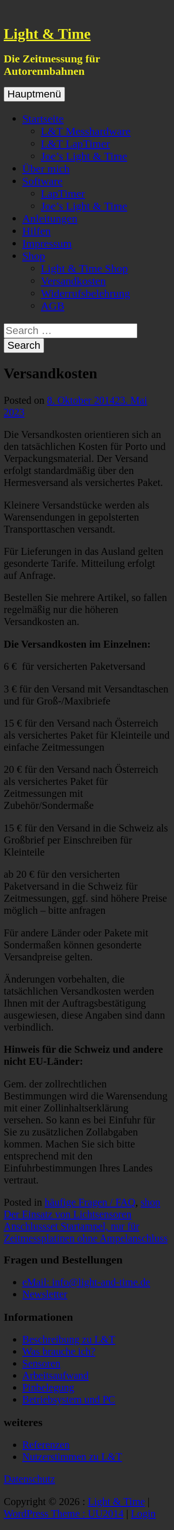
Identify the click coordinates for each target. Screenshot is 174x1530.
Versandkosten (73, 281)
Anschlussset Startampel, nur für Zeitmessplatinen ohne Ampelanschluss (86, 1232)
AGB (52, 306)
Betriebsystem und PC (68, 1399)
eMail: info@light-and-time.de (86, 1282)
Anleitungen (49, 218)
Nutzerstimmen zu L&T (72, 1457)
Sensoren (41, 1363)
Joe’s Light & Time (84, 156)
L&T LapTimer (75, 144)
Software (42, 181)
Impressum (47, 243)
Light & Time (47, 33)
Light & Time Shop (84, 268)
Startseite (43, 119)
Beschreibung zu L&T (68, 1339)
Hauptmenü (34, 94)
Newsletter (44, 1294)
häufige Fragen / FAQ (90, 1202)
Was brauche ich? (58, 1351)
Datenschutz (29, 1479)
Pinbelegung (48, 1387)
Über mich (46, 169)
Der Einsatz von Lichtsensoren (67, 1214)
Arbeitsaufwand (55, 1375)
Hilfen (36, 231)
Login (143, 1513)
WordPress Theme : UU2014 (63, 1513)
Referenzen (46, 1445)
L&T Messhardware (86, 131)
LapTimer (63, 194)
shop (150, 1202)
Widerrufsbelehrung (85, 293)
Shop (33, 256)
